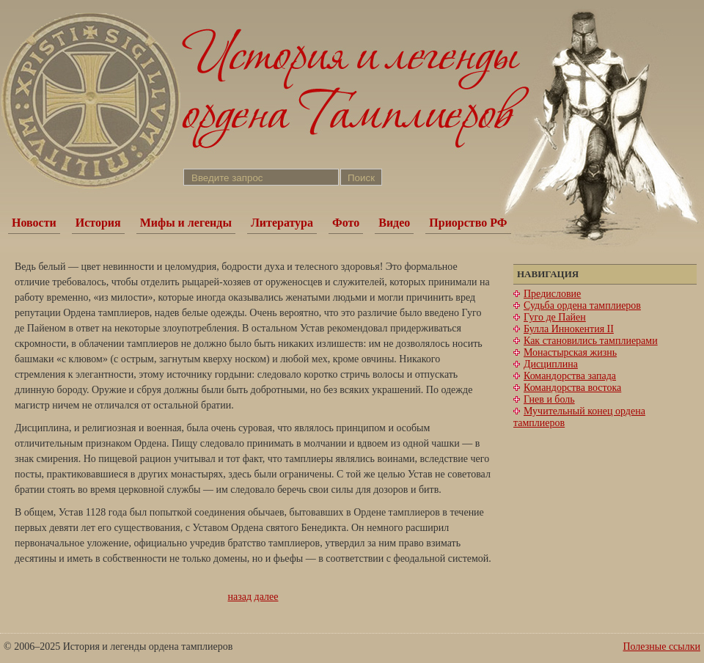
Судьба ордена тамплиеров (582, 305)
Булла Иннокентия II (569, 328)
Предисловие (552, 293)
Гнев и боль (549, 399)
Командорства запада (570, 375)
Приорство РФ (468, 222)
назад (240, 596)
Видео (394, 222)
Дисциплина (551, 364)
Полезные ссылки (661, 646)
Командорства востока (572, 387)
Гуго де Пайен (555, 317)
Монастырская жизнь (570, 352)
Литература (282, 222)
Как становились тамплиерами (591, 340)
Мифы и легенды (186, 222)
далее (266, 596)
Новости (34, 222)
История (98, 222)
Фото (345, 222)
